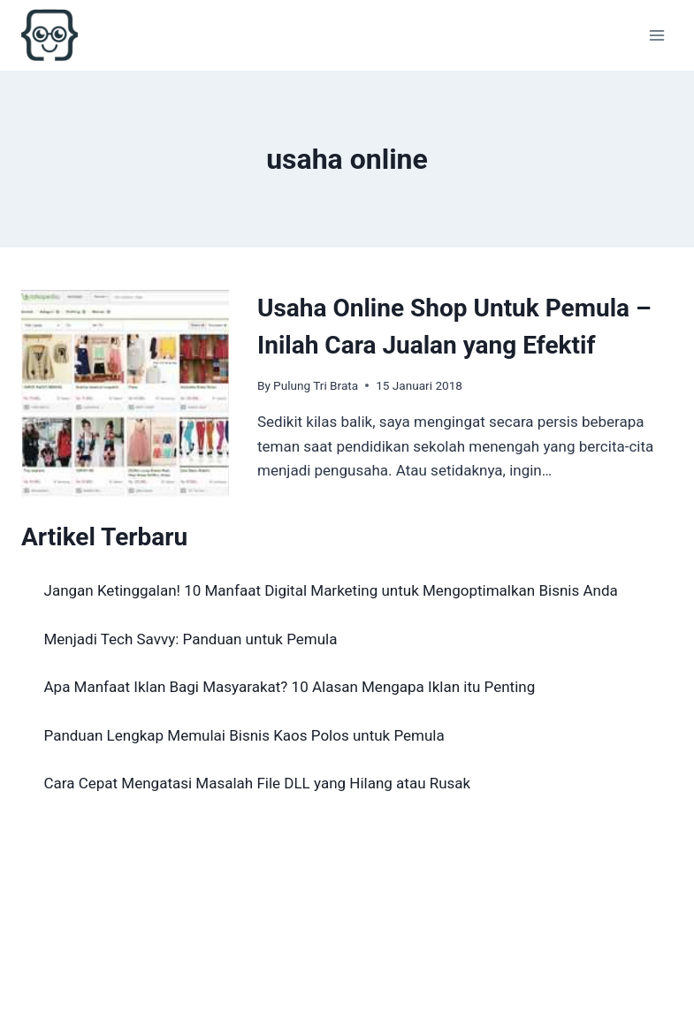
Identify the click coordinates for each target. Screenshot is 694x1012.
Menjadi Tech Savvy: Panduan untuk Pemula (191, 639)
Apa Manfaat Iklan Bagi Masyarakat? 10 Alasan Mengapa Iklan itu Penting (290, 687)
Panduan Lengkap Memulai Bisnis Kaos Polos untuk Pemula (244, 735)
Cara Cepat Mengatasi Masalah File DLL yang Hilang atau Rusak (257, 783)
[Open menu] (656, 35)
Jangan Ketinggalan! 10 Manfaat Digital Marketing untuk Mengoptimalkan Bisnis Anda (331, 590)
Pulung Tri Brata (315, 385)
